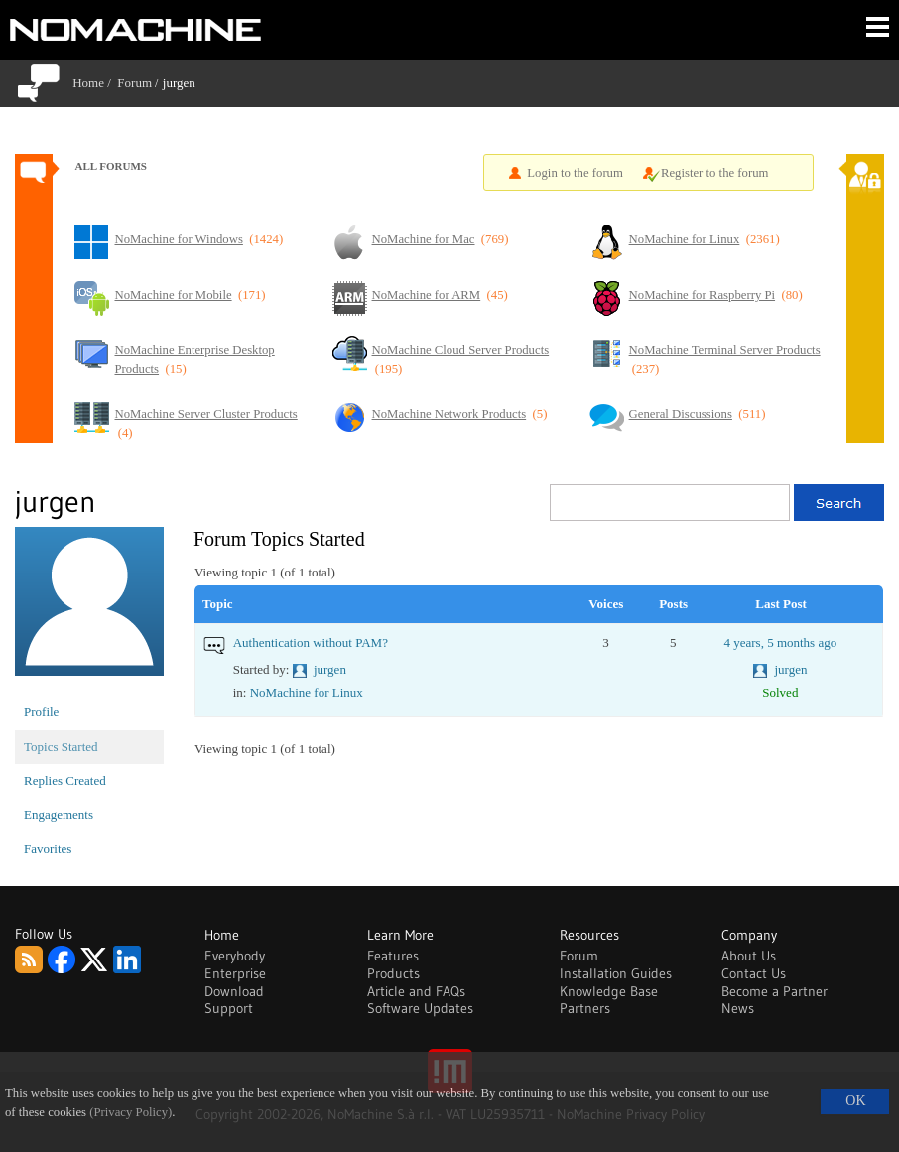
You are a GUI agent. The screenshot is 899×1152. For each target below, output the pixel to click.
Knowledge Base (609, 991)
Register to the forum (715, 173)
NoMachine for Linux (306, 692)
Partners (585, 1008)
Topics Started (61, 746)
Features (393, 955)
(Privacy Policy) (130, 1112)
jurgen (330, 669)
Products (393, 973)
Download (234, 991)
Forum (134, 82)
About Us (748, 955)
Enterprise (235, 973)
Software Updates (420, 1008)
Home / (94, 82)
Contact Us (753, 973)
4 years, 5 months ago (779, 642)
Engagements (58, 814)
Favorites (47, 848)
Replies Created (65, 780)
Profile (41, 711)
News (737, 1008)
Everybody (234, 955)
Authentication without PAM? (310, 642)
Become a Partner (774, 991)
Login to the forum (575, 173)
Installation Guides (616, 973)
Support (228, 1008)
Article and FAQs (416, 991)
